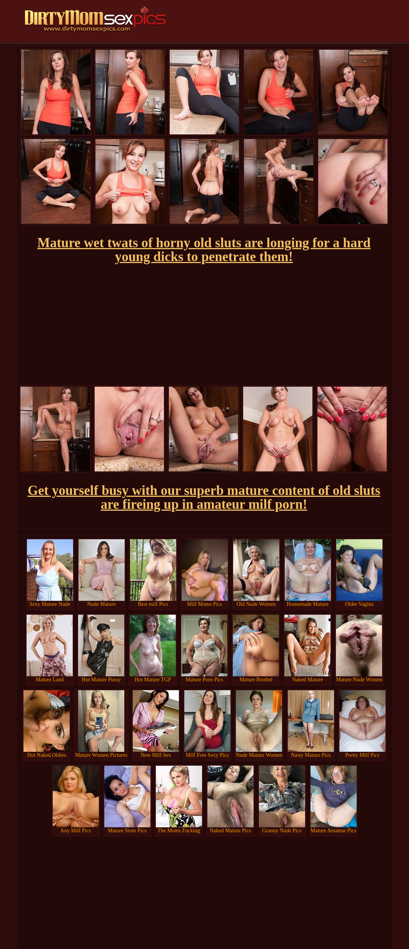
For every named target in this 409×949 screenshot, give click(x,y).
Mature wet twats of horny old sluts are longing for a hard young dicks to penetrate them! (204, 249)
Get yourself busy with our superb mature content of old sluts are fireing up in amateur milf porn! (204, 497)
